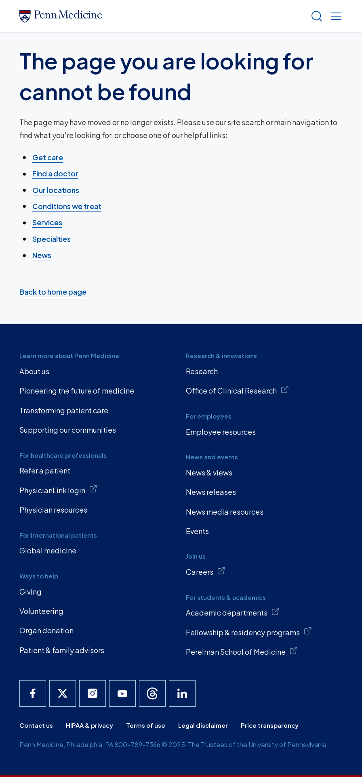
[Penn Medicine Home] (161, 16)
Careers (205, 571)
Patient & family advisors (61, 650)
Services (47, 222)
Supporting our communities (67, 429)
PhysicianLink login (58, 489)
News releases (211, 491)
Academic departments (233, 612)
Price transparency (270, 725)
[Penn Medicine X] (63, 693)
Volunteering (41, 611)
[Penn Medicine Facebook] (33, 693)
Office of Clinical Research (237, 390)
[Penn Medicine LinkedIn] (182, 693)
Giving (30, 591)
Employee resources (221, 431)
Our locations (55, 190)
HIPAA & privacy (89, 725)
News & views (209, 472)
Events (197, 531)
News (41, 255)
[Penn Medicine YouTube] (122, 693)
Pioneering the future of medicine (76, 390)
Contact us (36, 725)
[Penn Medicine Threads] (152, 693)
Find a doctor (55, 173)
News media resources (224, 511)
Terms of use (145, 725)
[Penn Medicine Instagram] (92, 693)
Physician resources (53, 509)
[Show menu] (334, 16)
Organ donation (46, 630)
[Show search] (315, 16)
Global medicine (47, 550)
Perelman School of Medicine (242, 651)
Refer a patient (44, 470)
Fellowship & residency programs (249, 631)
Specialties (51, 238)
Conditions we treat (66, 206)
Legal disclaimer (203, 725)
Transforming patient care (63, 410)
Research (202, 371)
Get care (47, 157)
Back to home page (52, 291)
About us (34, 371)
